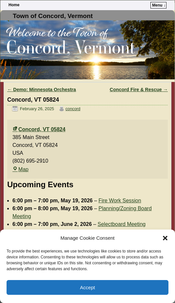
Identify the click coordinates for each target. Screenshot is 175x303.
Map (20, 169)
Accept (87, 287)
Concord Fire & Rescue (139, 89)
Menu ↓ (158, 5)
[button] (165, 238)
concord (73, 108)
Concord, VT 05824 (39, 129)
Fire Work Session (120, 200)
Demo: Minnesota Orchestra (41, 89)
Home (14, 5)
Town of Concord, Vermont (53, 15)
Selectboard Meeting (122, 224)
